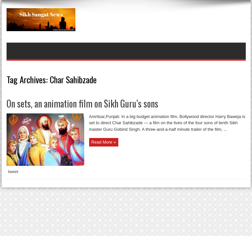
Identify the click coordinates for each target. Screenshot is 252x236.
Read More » (103, 142)
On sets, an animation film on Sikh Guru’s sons (82, 103)
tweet (13, 171)
